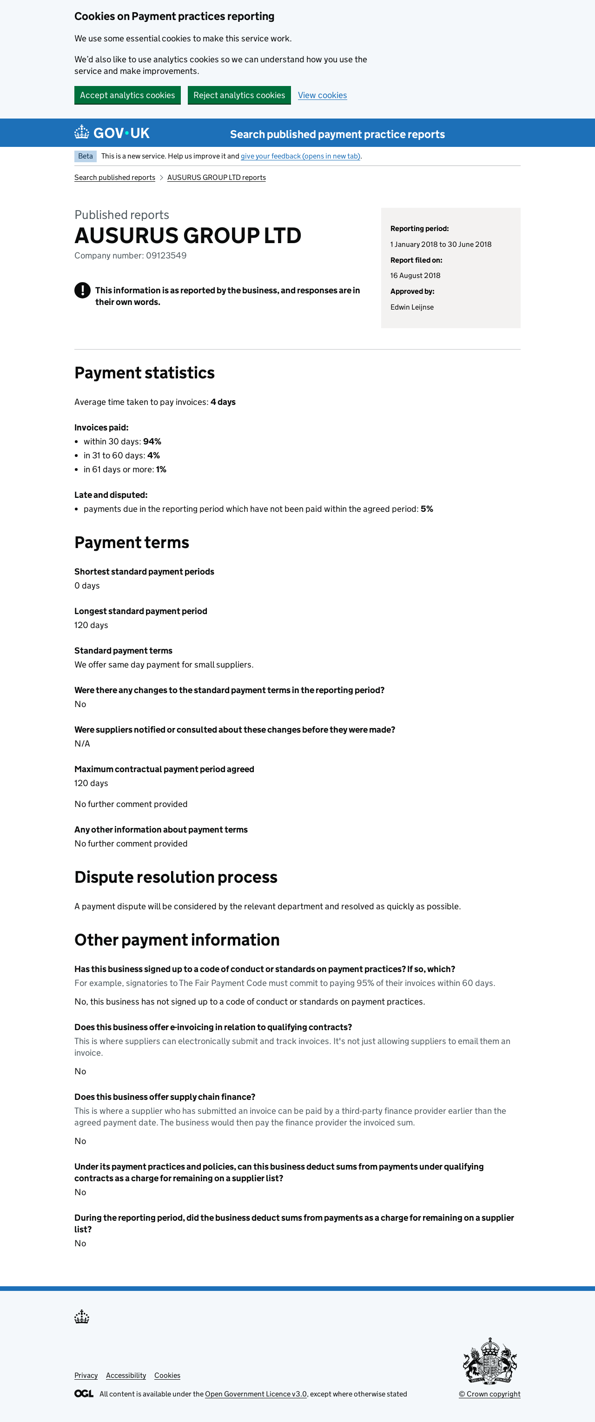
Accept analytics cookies (127, 95)
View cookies (322, 95)
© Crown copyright (490, 1393)
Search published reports (114, 177)
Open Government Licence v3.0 (256, 1393)
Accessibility (126, 1375)
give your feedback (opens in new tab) (300, 156)
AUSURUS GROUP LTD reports (216, 177)
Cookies (167, 1375)
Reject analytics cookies (239, 95)
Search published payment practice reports (337, 134)
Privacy (86, 1375)
